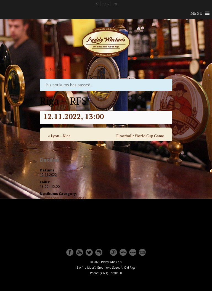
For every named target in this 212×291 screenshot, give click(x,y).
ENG (106, 4)
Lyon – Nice (59, 135)
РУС (115, 4)
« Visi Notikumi (53, 69)
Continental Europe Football (63, 197)
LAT (96, 4)
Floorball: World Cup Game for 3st (140, 139)
